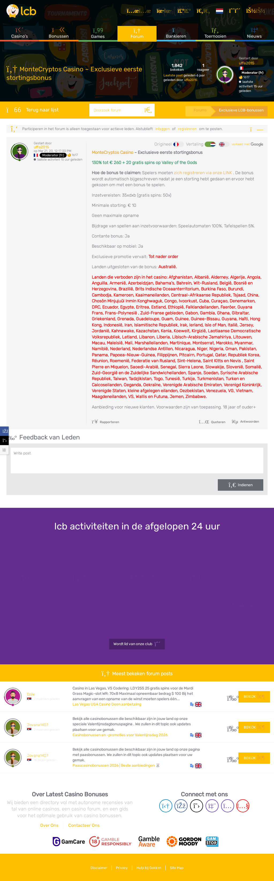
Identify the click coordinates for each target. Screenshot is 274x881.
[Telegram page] (165, 805)
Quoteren (212, 422)
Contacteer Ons (84, 825)
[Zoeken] (147, 110)
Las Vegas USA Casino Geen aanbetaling (107, 704)
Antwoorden (249, 421)
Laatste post (173, 75)
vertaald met (247, 144)
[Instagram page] (227, 805)
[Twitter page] (196, 805)
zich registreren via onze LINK (203, 172)
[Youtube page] (242, 805)
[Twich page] (212, 805)
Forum (137, 34)
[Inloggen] (257, 12)
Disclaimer (97, 867)
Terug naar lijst (32, 109)
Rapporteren (105, 422)
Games (98, 34)
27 (230, 696)
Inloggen (162, 129)
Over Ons (49, 825)
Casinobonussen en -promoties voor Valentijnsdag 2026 (120, 735)
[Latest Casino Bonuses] (22, 11)
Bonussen (59, 34)
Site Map (178, 867)
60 (230, 757)
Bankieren (176, 34)
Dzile (31, 694)
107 (230, 727)
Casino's (19, 34)
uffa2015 (190, 80)
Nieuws (254, 34)
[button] (195, 704)
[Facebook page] (181, 805)
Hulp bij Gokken (149, 867)
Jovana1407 (37, 725)
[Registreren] (236, 12)
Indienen (245, 485)
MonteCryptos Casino (112, 152)
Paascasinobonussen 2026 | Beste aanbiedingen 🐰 (116, 765)
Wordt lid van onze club (137, 644)
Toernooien (215, 34)
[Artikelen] (140, 12)
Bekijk (254, 696)
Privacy (121, 867)
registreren (187, 129)
